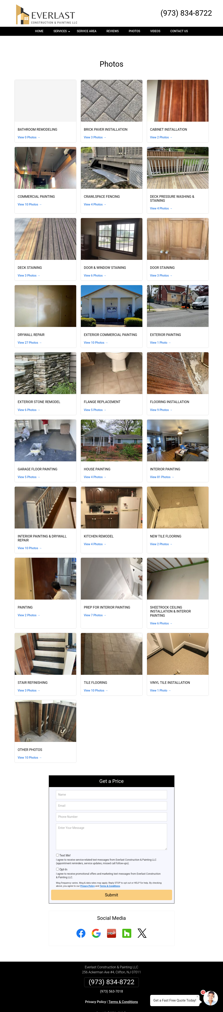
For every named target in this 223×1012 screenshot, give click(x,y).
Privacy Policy (87, 871)
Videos (155, 31)
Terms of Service (142, 1003)
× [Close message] (197, 996)
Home (39, 31)
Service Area (87, 31)
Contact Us (179, 31)
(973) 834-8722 (186, 13)
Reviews (113, 31)
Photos (134, 31)
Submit (111, 880)
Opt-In (63, 855)
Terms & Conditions (110, 871)
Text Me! (65, 841)
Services (62, 32)
